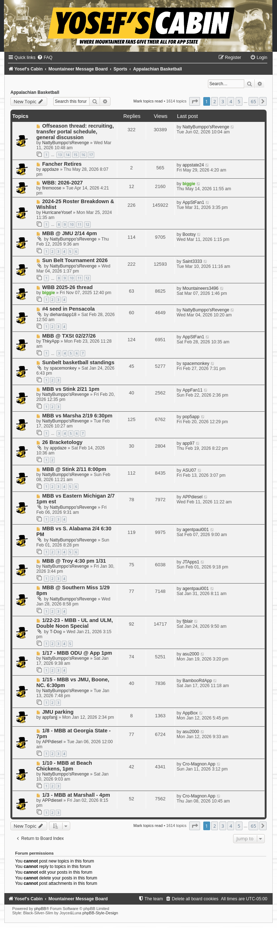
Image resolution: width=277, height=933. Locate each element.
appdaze (50, 169)
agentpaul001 (195, 529)
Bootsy (189, 234)
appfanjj (49, 717)
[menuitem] (44, 57)
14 (67, 154)
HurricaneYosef (57, 212)
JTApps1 (190, 561)
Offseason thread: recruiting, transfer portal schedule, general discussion (75, 131)
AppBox (189, 712)
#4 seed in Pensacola (68, 309)
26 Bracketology (62, 442)
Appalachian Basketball (34, 92)
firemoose (51, 188)
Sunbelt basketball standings (78, 362)
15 (75, 154)
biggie (188, 183)
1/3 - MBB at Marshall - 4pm (76, 795)
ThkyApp (50, 341)
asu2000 (190, 654)
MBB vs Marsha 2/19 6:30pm (77, 416)
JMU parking (57, 712)
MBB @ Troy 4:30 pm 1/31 (74, 561)
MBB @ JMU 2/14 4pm (69, 233)
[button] (194, 101)
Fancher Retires (62, 164)
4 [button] (231, 101)
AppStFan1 (193, 202)
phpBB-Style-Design (100, 913)
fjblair (187, 621)
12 (87, 224)
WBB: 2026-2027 (62, 183)
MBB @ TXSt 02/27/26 (69, 336)
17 (91, 154)
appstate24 (193, 165)
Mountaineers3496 (200, 288)
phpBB (40, 908)
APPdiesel (192, 496)
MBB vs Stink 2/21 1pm (70, 389)
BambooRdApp (197, 680)
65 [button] (253, 101)
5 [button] (239, 101)
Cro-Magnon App (198, 764)
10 (71, 224)
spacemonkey (63, 368)
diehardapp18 (63, 314)
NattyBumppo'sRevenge (65, 142)
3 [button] (223, 101)
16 (83, 154)
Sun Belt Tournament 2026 (75, 260)
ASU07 (189, 470)
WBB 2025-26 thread (67, 287)
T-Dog (56, 631)
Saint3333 (192, 261)
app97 (188, 443)
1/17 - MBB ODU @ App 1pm (77, 653)
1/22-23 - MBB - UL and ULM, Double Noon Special (74, 623)
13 (60, 154)
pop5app (190, 416)
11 (79, 224)
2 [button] (214, 101)
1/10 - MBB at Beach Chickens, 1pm (64, 766)
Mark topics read (148, 101)
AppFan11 (192, 390)
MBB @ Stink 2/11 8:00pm (74, 469)
